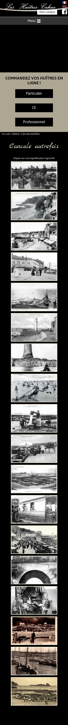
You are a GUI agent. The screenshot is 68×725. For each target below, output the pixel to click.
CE (34, 108)
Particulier (34, 93)
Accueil (6, 134)
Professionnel (34, 122)
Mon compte (47, 12)
